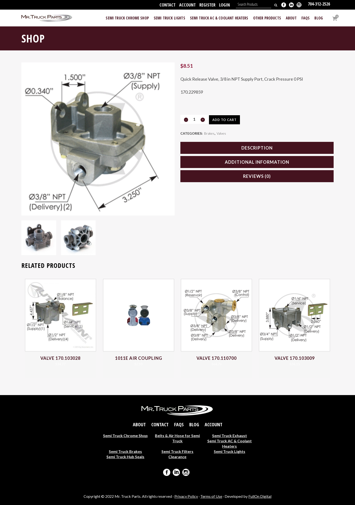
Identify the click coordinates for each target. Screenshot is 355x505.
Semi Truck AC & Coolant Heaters (229, 443)
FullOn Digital (259, 496)
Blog (194, 424)
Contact (167, 5)
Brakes (209, 134)
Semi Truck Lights (229, 451)
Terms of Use (211, 496)
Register (207, 5)
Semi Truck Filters (177, 451)
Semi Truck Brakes (125, 451)
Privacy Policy (186, 496)
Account (187, 5)
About (139, 424)
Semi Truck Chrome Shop (125, 435)
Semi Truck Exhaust (229, 435)
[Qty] (194, 119)
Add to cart (226, 120)
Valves (221, 134)
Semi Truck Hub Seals (125, 456)
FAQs (179, 424)
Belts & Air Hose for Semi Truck (177, 438)
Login (224, 5)
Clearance (177, 456)
